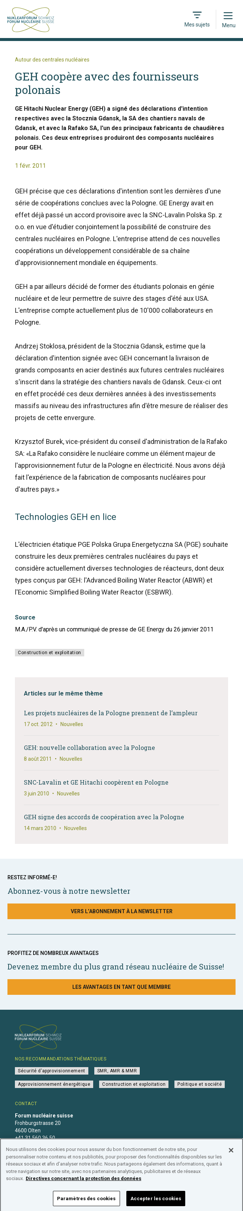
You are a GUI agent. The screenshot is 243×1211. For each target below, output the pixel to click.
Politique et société (199, 1084)
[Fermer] (231, 1155)
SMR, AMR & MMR (117, 1070)
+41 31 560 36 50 (35, 1138)
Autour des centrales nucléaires (52, 60)
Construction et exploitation (49, 652)
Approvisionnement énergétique (54, 1084)
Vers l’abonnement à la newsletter (122, 911)
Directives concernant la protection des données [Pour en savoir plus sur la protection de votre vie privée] (83, 1183)
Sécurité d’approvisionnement (51, 1070)
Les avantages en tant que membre (121, 987)
